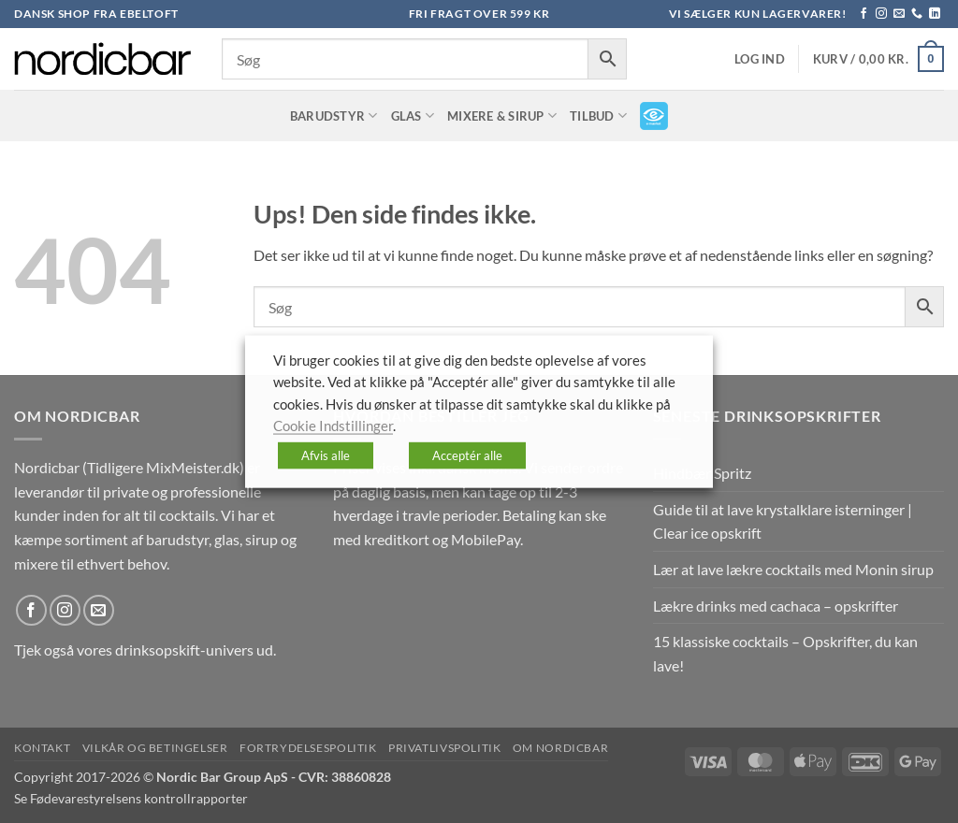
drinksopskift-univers (184, 649)
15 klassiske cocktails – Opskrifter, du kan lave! (785, 653)
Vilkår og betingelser (155, 748)
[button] (759, 59)
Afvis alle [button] (325, 454)
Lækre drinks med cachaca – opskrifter (775, 605)
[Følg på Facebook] (863, 14)
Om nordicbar (560, 748)
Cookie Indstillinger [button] (333, 426)
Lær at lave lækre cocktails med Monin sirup (793, 569)
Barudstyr (334, 115)
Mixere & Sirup (502, 115)
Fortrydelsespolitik (308, 748)
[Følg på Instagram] (881, 14)
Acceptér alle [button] (467, 454)
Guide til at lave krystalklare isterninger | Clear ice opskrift (782, 521)
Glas (412, 115)
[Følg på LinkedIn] (934, 14)
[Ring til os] (916, 14)
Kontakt (42, 748)
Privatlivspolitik (444, 748)
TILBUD (598, 115)
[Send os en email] (899, 14)
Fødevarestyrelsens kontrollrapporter (139, 798)
